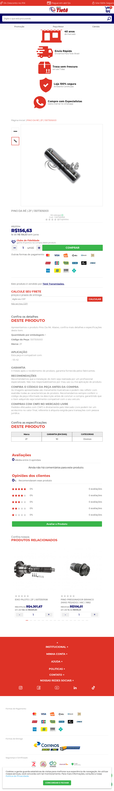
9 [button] (59, 620)
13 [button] (75, 620)
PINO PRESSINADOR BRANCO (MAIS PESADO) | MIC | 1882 (77, 601)
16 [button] (87, 620)
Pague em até (61, 3)
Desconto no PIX (14, 3)
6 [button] (47, 620)
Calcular (95, 299)
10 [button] (63, 620)
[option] (15, 132)
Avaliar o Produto (56, 524)
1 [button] (27, 620)
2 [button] (31, 620)
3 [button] (35, 620)
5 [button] (43, 620)
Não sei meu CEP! (19, 304)
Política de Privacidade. (17, 776)
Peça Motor (58, 26)
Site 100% (104, 3)
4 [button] (39, 620)
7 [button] (51, 620)
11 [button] (67, 620)
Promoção (19, 26)
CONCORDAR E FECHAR (57, 783)
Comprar (72, 247)
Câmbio (96, 26)
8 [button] (55, 620)
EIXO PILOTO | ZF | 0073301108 (31, 599)
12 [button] (71, 620)
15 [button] (83, 620)
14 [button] (79, 620)
